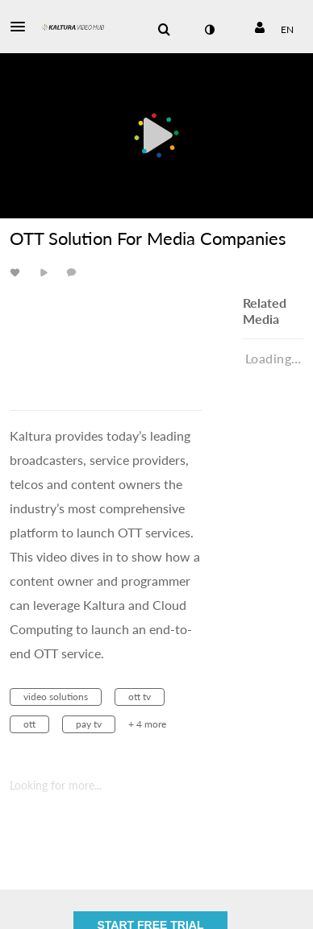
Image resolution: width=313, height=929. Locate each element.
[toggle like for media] (17, 272)
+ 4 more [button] (147, 724)
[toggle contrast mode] (209, 29)
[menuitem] (164, 29)
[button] (22, 26)
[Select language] (286, 29)
